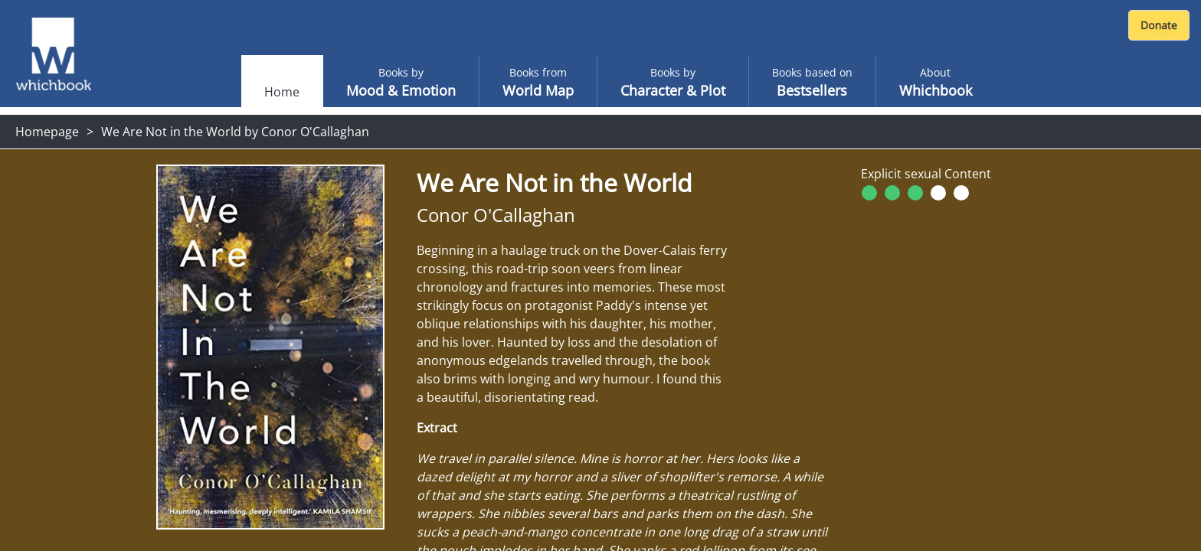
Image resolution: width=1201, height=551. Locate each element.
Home (281, 91)
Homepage (47, 131)
